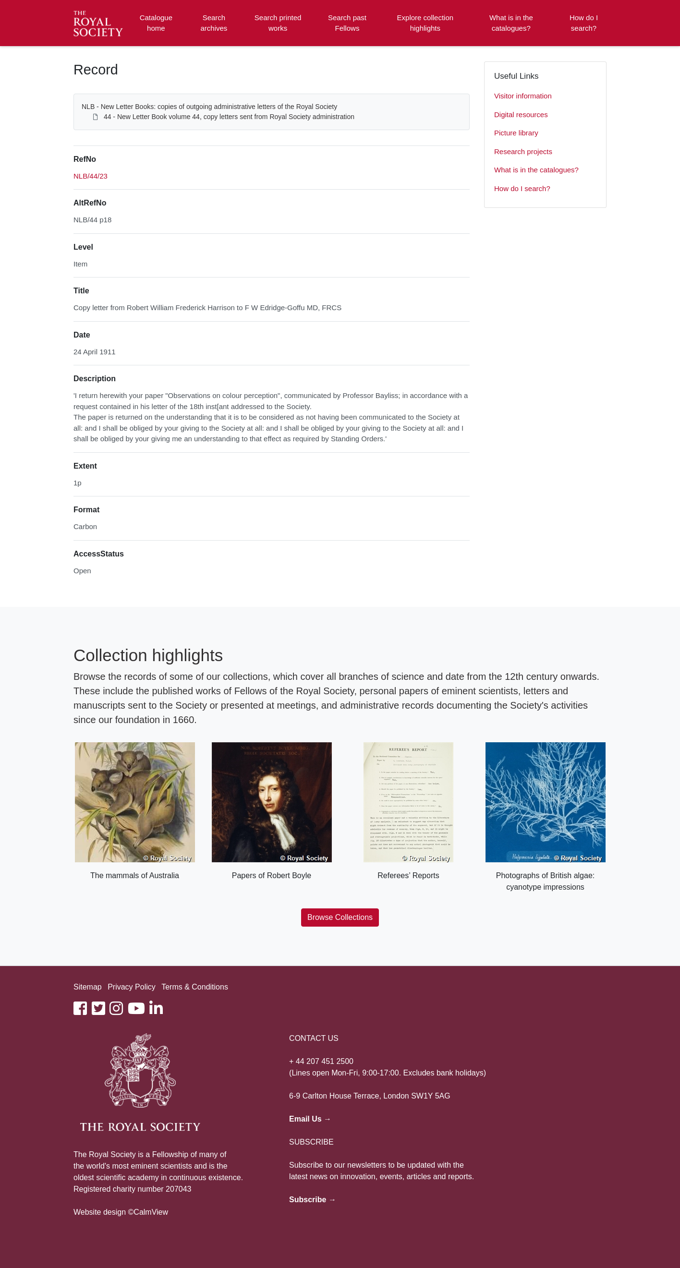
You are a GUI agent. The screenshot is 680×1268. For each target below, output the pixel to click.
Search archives (214, 23)
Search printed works (278, 23)
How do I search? (584, 23)
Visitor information (523, 96)
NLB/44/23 (90, 176)
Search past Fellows (347, 23)
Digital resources (521, 114)
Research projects (523, 151)
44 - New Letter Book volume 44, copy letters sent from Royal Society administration (229, 117)
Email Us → (310, 1119)
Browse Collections (340, 917)
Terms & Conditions (194, 987)
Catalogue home (156, 23)
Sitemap (87, 987)
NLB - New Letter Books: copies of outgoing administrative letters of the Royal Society (209, 106)
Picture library (516, 133)
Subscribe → (312, 1200)
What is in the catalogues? (511, 23)
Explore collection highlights (425, 23)
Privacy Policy (132, 987)
